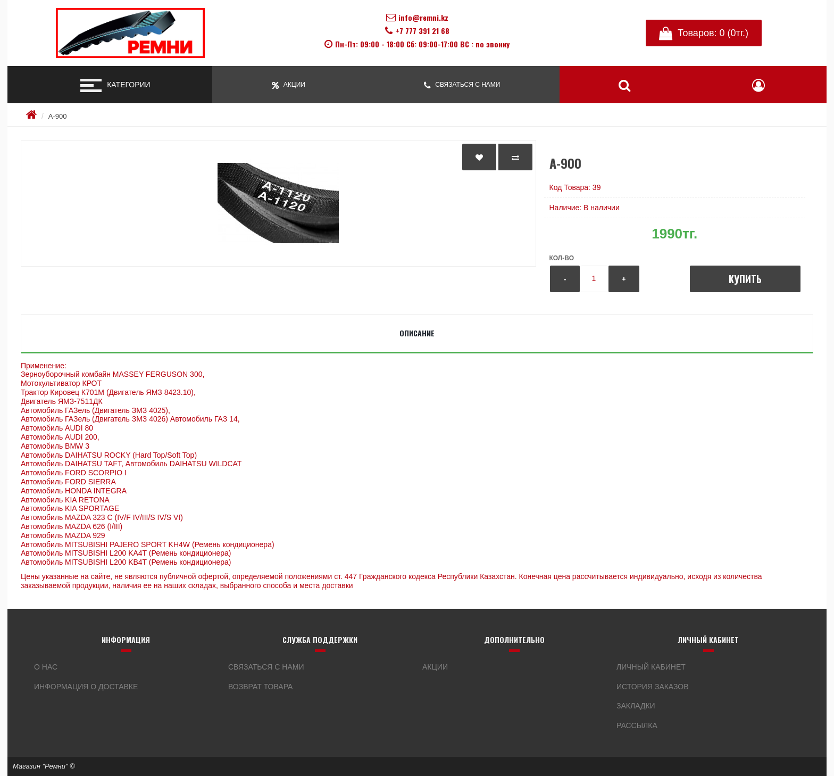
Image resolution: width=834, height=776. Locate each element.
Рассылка (636, 725)
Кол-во (561, 258)
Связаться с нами (266, 667)
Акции (435, 667)
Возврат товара (260, 686)
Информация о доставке (86, 686)
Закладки (635, 705)
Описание (417, 333)
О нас (45, 667)
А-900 (57, 116)
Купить (745, 279)
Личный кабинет (651, 667)
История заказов (652, 686)
